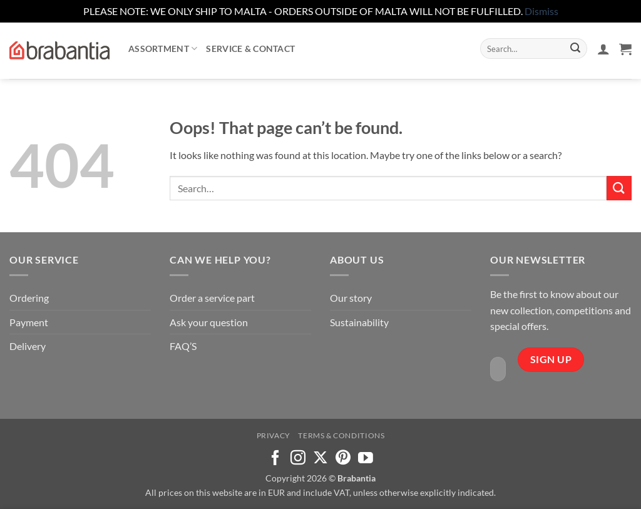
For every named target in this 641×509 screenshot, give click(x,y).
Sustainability (359, 322)
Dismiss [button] (541, 11)
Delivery (27, 346)
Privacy (273, 435)
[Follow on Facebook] (275, 458)
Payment (28, 322)
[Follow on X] (320, 458)
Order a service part (212, 298)
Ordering (29, 298)
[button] (603, 49)
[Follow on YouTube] (365, 458)
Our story (351, 298)
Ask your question (209, 322)
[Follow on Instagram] (297, 458)
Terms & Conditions (341, 435)
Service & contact (250, 48)
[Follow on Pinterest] (343, 458)
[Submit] (575, 48)
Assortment (162, 48)
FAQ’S (183, 346)
